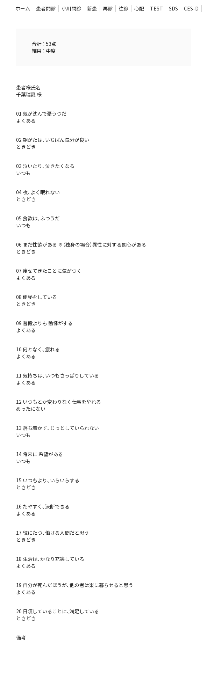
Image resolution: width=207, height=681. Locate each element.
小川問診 (71, 8)
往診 (123, 8)
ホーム (22, 8)
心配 (139, 8)
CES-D (191, 8)
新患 (92, 8)
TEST (156, 8)
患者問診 (46, 8)
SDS (173, 8)
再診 (108, 8)
